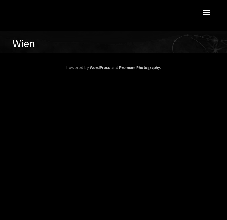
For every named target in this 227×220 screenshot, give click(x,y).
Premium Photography (139, 67)
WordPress (100, 67)
